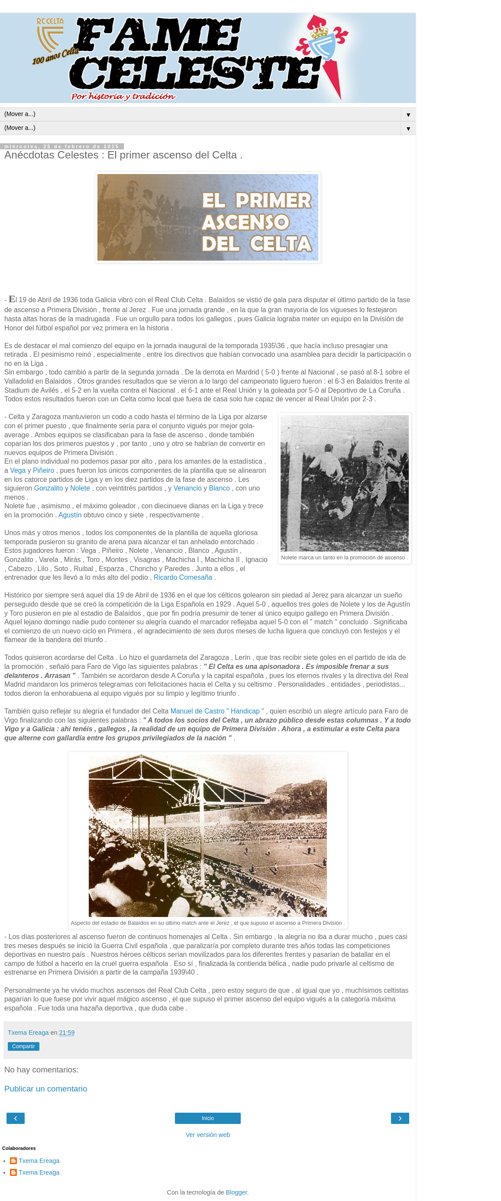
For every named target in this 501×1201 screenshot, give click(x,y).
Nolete (81, 488)
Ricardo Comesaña (184, 577)
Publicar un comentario (45, 1088)
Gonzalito (49, 488)
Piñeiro (43, 470)
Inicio (208, 1118)
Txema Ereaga (39, 1160)
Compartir (23, 1046)
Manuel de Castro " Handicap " (218, 711)
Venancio (188, 488)
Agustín (70, 515)
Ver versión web (208, 1134)
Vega (19, 470)
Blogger (236, 1192)
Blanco (220, 488)
